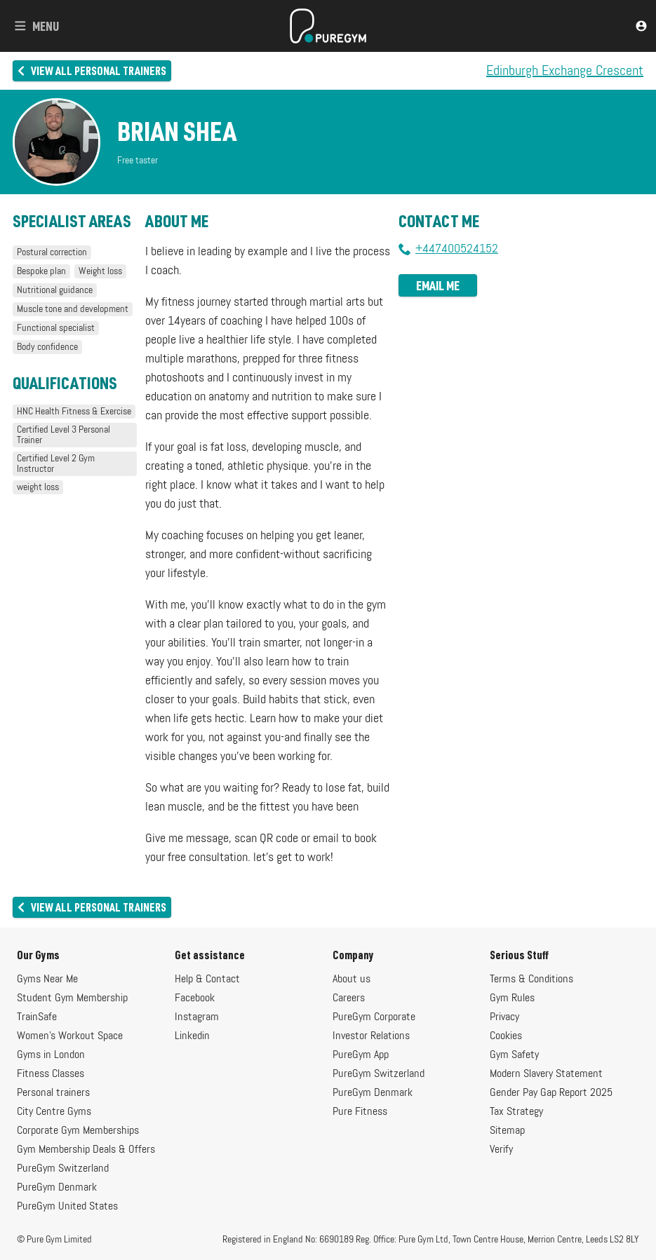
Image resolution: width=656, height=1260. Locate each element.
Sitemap (507, 1131)
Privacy (504, 1017)
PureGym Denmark (57, 1187)
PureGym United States (67, 1206)
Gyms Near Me (47, 979)
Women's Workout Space (70, 1036)
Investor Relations (371, 1036)
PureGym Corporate (374, 1017)
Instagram (197, 1017)
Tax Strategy (516, 1112)
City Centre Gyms (54, 1112)
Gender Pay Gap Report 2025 (551, 1093)
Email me (438, 285)
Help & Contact (207, 979)
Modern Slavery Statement (546, 1074)
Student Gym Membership (72, 998)
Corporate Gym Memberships (78, 1131)
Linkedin (192, 1036)
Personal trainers (53, 1093)
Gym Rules (512, 998)
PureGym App (361, 1055)
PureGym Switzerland (63, 1168)
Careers (349, 998)
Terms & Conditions (531, 979)
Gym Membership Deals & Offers (86, 1150)
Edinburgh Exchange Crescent (564, 71)
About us (351, 979)
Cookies (506, 1036)
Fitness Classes (50, 1074)
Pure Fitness (360, 1112)
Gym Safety (514, 1055)
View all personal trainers (90, 70)
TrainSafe (37, 1017)
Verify (501, 1150)
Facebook (195, 998)
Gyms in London (51, 1055)
